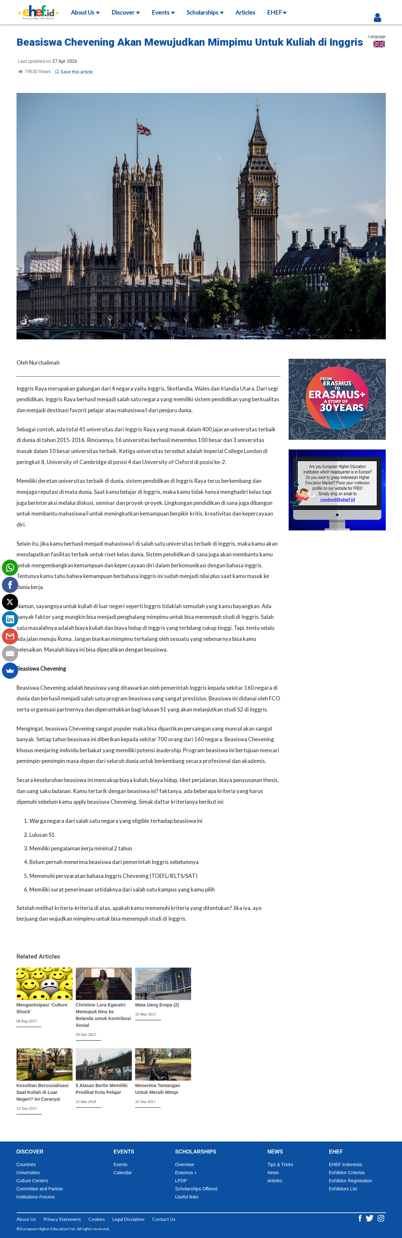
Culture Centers (32, 1180)
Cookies (96, 1219)
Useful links (187, 1196)
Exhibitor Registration (350, 1180)
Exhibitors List (343, 1188)
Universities (28, 1172)
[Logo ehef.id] (38, 8)
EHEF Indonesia (345, 1164)
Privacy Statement (62, 1219)
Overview (184, 1164)
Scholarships (205, 12)
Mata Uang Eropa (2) (157, 1004)
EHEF (277, 12)
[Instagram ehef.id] (381, 1218)
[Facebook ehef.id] (360, 1218)
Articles (245, 12)
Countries (26, 1164)
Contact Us (164, 1219)
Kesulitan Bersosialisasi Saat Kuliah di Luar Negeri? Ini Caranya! (43, 1092)
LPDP (181, 1180)
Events (163, 12)
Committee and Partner (40, 1188)
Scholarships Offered (196, 1188)
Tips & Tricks (280, 1164)
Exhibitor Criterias (347, 1172)
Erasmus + (186, 1172)
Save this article (74, 71)
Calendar (123, 1172)
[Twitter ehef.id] (370, 1218)
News (273, 1172)
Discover (125, 12)
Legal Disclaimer (128, 1219)
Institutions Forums (36, 1196)
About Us (85, 12)
